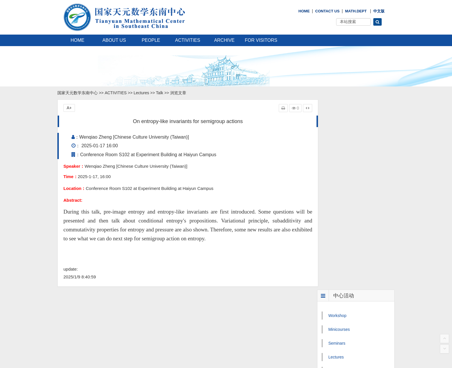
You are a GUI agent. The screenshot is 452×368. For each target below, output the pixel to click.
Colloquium (338, 180)
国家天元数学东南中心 (77, 92)
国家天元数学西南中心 (193, 340)
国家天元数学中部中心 (193, 350)
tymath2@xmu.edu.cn (87, 322)
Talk (159, 92)
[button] (377, 22)
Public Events (340, 208)
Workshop (337, 125)
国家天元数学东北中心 (193, 322)
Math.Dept (356, 11)
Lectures (141, 92)
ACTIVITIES (187, 40)
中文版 (379, 11)
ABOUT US (114, 40)
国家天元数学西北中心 (193, 331)
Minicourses (339, 139)
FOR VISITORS (261, 40)
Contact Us (327, 11)
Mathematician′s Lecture (350, 194)
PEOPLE (151, 40)
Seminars (336, 153)
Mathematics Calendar (348, 222)
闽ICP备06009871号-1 (98, 359)
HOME (304, 11)
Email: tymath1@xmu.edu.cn (87, 313)
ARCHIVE (224, 40)
